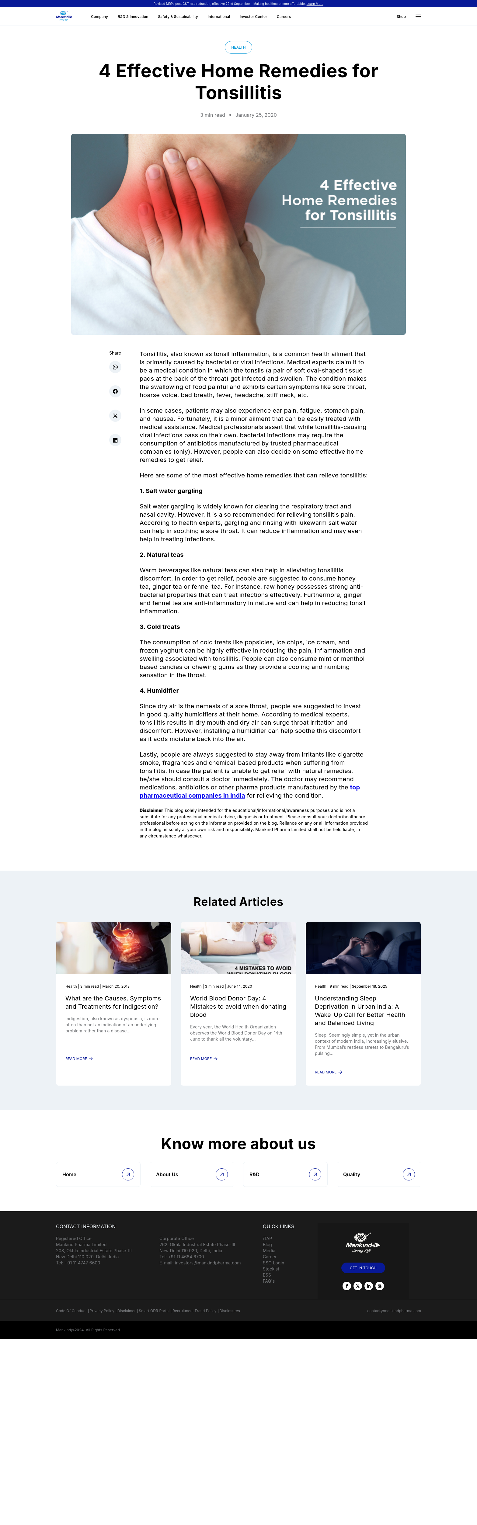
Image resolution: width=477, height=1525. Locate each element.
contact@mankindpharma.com (394, 1317)
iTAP (267, 1245)
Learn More (315, 3)
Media (269, 1257)
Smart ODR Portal (154, 1317)
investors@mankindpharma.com (208, 1269)
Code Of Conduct (71, 1317)
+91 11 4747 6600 (82, 1269)
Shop (401, 16)
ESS (267, 1281)
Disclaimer (126, 1317)
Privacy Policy (102, 1317)
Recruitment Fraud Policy (194, 1317)
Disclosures (230, 1317)
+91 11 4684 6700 (186, 1263)
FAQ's (269, 1287)
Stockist (271, 1275)
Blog (267, 1251)
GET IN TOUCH (363, 1274)
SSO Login (273, 1269)
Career (270, 1263)
